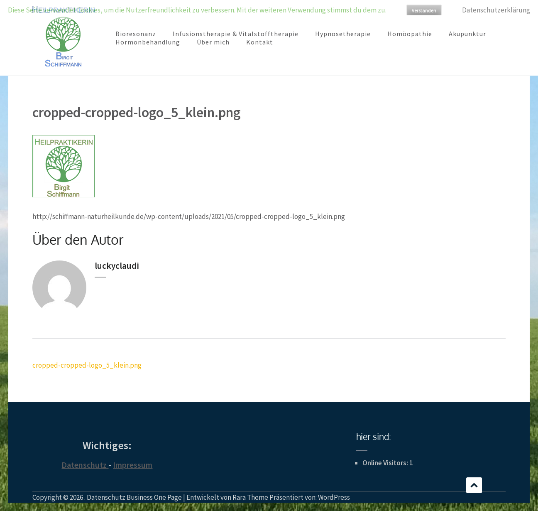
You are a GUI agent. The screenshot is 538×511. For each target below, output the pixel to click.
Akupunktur (467, 33)
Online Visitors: (385, 462)
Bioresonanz (135, 33)
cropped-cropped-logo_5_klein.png (87, 365)
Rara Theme (250, 497)
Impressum (132, 464)
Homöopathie (409, 33)
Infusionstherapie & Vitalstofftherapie (235, 33)
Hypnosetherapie (343, 33)
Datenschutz (84, 464)
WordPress (334, 497)
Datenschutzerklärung (496, 10)
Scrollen (474, 485)
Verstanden (424, 10)
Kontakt (259, 42)
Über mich (213, 42)
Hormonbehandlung (147, 42)
